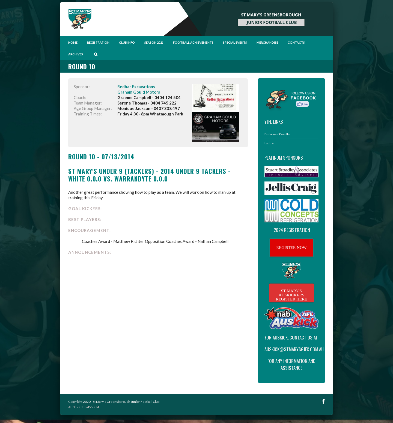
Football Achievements (193, 42)
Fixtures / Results (277, 134)
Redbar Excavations (136, 86)
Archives (75, 54)
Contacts (296, 42)
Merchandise (267, 42)
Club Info (127, 42)
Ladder (269, 143)
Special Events (235, 42)
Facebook (323, 401)
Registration (98, 42)
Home (73, 42)
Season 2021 (153, 42)
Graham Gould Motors (138, 92)
